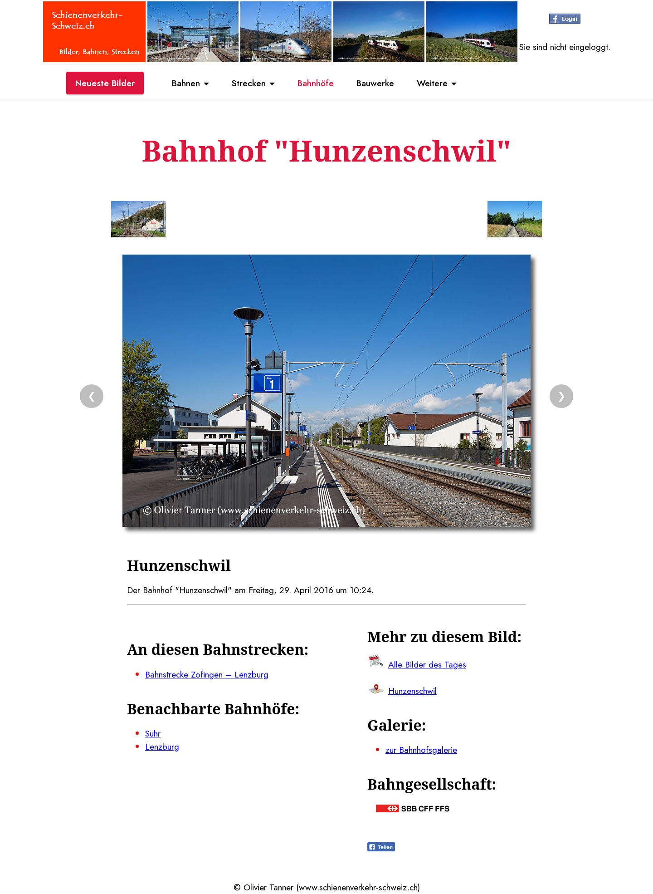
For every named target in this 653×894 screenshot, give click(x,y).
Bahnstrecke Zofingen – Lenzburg (206, 674)
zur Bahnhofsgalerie (421, 749)
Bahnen (186, 83)
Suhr (153, 733)
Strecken (249, 83)
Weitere (432, 83)
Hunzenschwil (412, 690)
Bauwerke (375, 83)
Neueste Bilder (105, 83)
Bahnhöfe (315, 83)
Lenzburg (162, 746)
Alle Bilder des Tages (427, 664)
